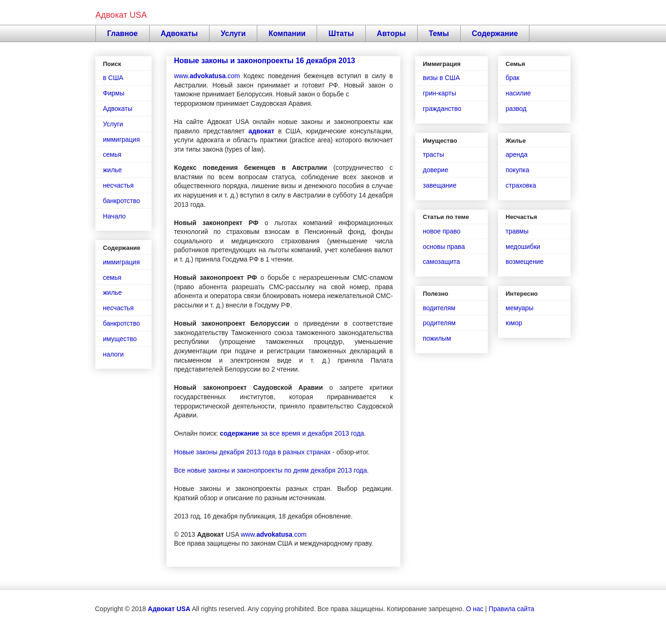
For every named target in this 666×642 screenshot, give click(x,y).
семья (112, 154)
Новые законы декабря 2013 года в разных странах (252, 452)
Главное (122, 33)
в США (113, 77)
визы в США (441, 77)
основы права (444, 246)
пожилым (437, 338)
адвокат (261, 131)
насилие (518, 93)
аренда (517, 154)
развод (516, 108)
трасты (433, 154)
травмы (517, 231)
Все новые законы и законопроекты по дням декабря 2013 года (270, 470)
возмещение (524, 261)
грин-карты (439, 93)
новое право (441, 231)
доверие (435, 170)
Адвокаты (179, 33)
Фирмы (113, 93)
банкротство (121, 200)
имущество (120, 339)
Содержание (495, 33)
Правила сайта (511, 609)
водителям (439, 308)
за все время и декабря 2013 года (292, 433)
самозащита (441, 261)
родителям (439, 323)
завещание (439, 185)
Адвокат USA (121, 15)
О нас (474, 609)
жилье (112, 170)
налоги (113, 354)
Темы (439, 33)
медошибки (523, 246)
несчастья (118, 185)
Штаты (341, 33)
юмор (514, 323)
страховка (521, 185)
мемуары (520, 308)
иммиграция (121, 139)
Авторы (391, 33)
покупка (517, 170)
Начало (114, 216)
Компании (286, 33)
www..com (207, 76)
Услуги (233, 33)
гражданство (442, 108)
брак (513, 77)
